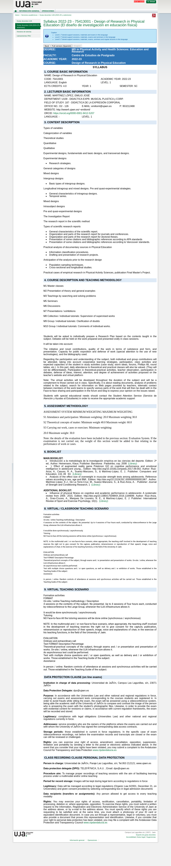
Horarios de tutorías (24, 32)
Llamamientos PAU (24, 36)
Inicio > (17, 15)
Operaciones (48, 11)
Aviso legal (141, 837)
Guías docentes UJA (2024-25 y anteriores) (28, 26)
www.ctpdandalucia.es (104, 750)
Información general (29, 11)
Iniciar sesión (139, 1)
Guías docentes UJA (24, 21)
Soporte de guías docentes (146, 835)
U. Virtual (151, 1)
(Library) (132, 463)
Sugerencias (151, 837)
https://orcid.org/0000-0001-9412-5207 (73, 113)
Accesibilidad (131, 837)
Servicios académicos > (30, 15)
